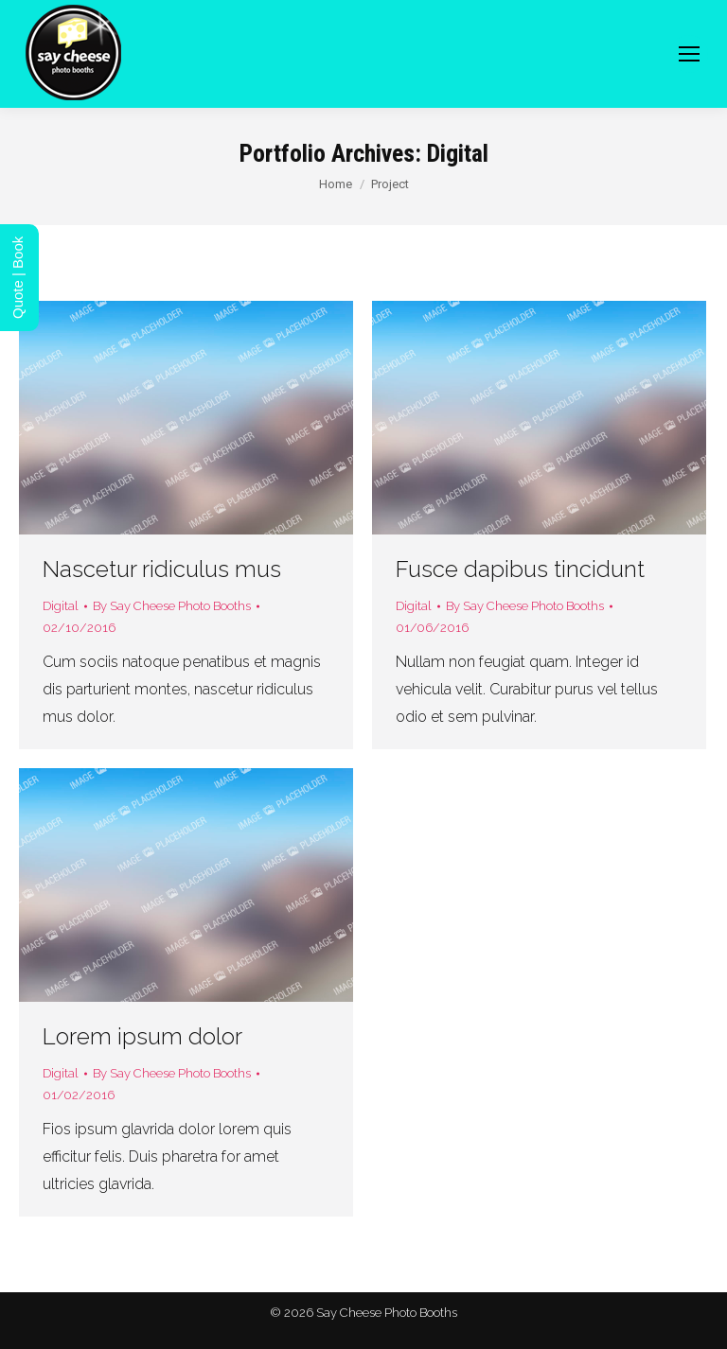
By (172, 606)
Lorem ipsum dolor (142, 1036)
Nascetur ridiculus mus (162, 569)
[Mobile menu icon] (689, 54)
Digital (61, 606)
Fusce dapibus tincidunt (520, 569)
